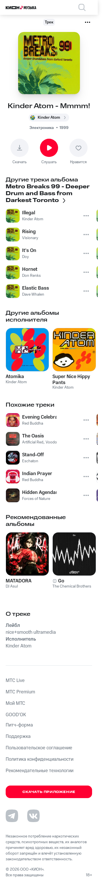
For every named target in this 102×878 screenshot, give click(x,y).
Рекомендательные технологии (39, 770)
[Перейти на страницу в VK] (33, 816)
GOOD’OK (16, 714)
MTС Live (15, 680)
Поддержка (18, 736)
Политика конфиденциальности (39, 759)
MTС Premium (20, 692)
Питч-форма (19, 725)
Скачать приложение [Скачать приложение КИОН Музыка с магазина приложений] (48, 792)
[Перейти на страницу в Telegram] (12, 816)
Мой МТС (15, 703)
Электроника (41, 128)
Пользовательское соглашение (39, 747)
